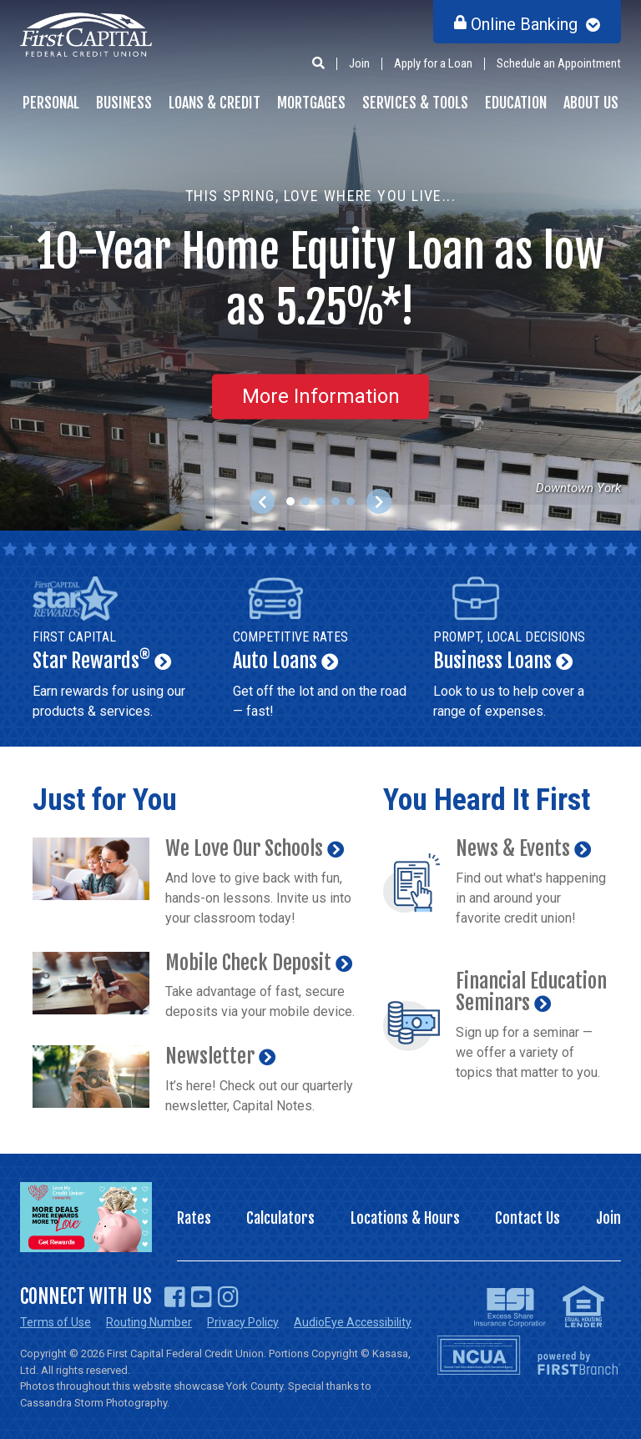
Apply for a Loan (433, 63)
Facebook (174, 1297)
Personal (51, 102)
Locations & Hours (405, 1218)
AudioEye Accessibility (352, 1322)
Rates (194, 1218)
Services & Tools (415, 102)
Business (124, 102)
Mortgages (311, 102)
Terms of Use (55, 1322)
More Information (321, 396)
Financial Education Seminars (531, 992)
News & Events (513, 848)
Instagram (228, 1297)
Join (359, 63)
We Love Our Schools (244, 848)
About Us (590, 102)
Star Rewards (120, 651)
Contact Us (527, 1218)
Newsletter (210, 1056)
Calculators (280, 1218)
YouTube (201, 1297)
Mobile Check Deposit (248, 962)
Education (516, 102)
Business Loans (520, 651)
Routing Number (149, 1322)
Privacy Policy (243, 1322)
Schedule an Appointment (559, 63)
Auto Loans (320, 651)
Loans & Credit (214, 102)
